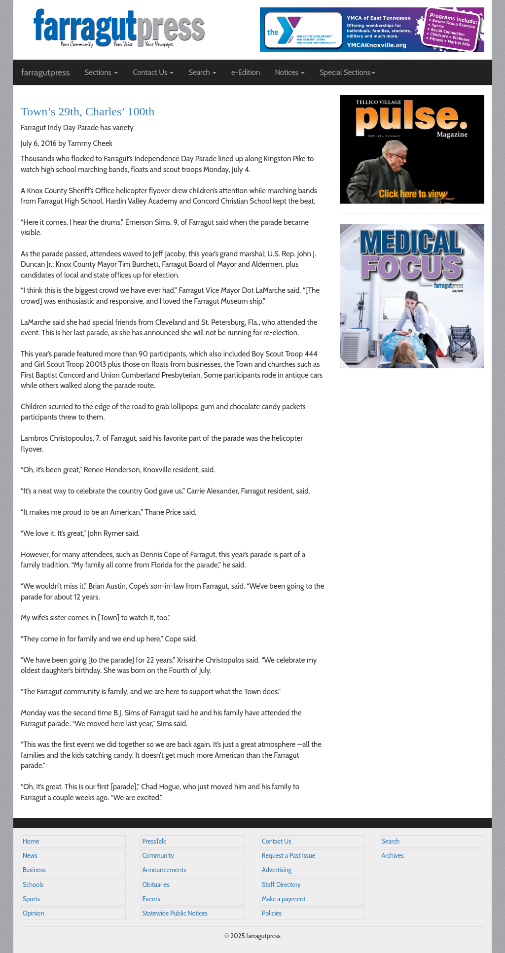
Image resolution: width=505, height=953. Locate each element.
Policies (272, 913)
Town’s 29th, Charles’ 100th (87, 111)
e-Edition (245, 72)
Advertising (276, 870)
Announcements (164, 870)
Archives (393, 855)
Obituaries (156, 884)
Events (151, 899)
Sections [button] (101, 72)
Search (391, 841)
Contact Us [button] (153, 72)
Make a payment (284, 899)
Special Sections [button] (347, 72)
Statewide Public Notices (175, 913)
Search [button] (202, 72)
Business (34, 870)
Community (158, 855)
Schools (33, 884)
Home (31, 841)
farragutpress (45, 72)
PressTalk (154, 841)
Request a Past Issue (288, 855)
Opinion (33, 913)
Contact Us (276, 841)
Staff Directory (281, 884)
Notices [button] (290, 72)
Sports (31, 899)
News (30, 855)
